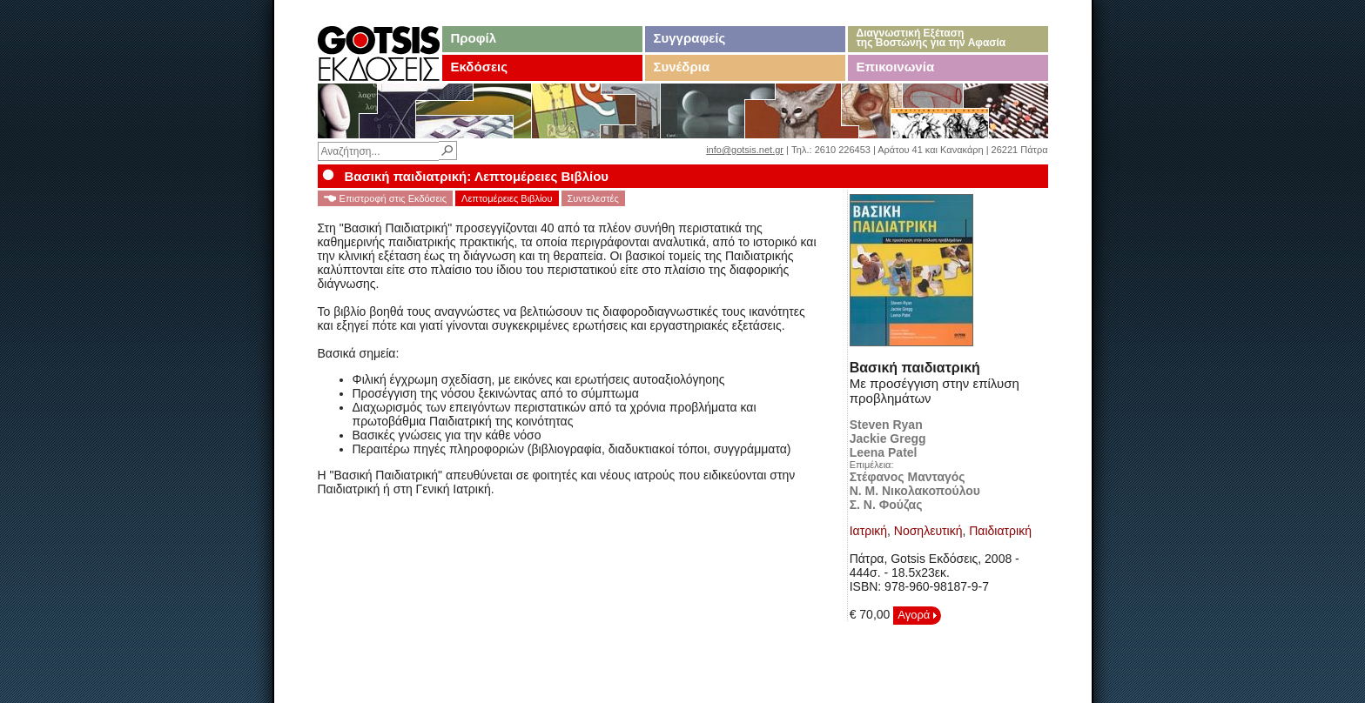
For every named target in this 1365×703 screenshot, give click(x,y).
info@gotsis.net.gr (744, 149)
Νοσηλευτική (928, 531)
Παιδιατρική (1000, 531)
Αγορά (917, 614)
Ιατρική (868, 531)
